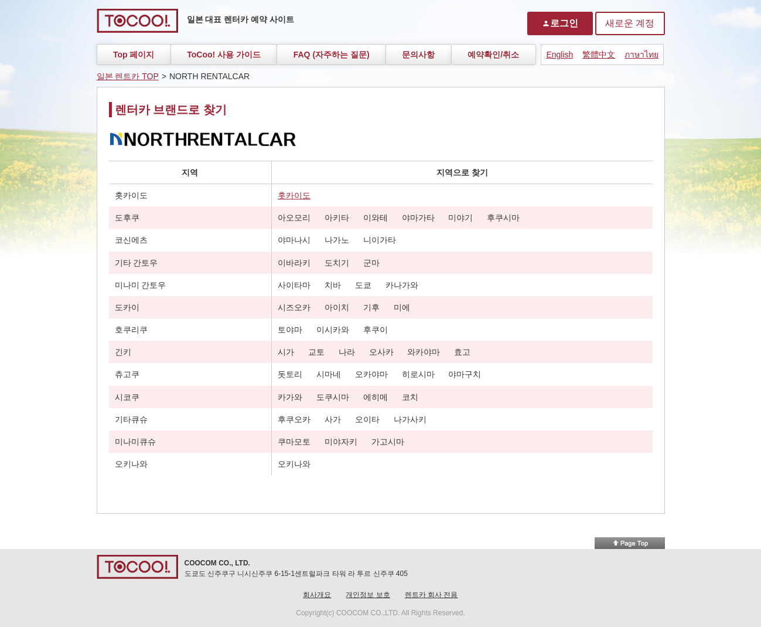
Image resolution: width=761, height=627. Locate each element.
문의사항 (418, 54)
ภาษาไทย (641, 54)
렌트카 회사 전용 (431, 595)
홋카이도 (294, 195)
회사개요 (317, 595)
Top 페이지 (134, 54)
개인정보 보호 (368, 595)
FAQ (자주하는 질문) (332, 54)
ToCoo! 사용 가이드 (224, 54)
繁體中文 (598, 54)
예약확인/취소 (493, 54)
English (559, 54)
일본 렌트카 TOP (128, 76)
